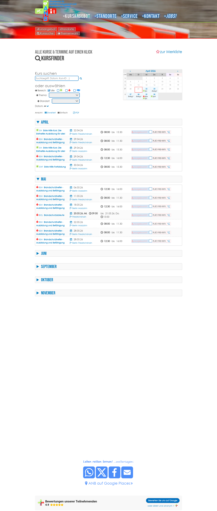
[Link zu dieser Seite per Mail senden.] (127, 477)
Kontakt (152, 16)
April (45, 122)
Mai (43, 179)
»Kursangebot (46, 29)
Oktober (47, 279)
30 (154, 94)
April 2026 (151, 71)
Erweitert (51, 112)
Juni (44, 253)
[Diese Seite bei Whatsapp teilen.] (89, 477)
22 (146, 89)
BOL (51, 215)
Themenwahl (68, 33)
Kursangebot (77, 16)
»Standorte (67, 29)
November (48, 293)
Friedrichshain (79, 216)
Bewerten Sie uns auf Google (162, 500)
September (49, 266)
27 (130, 94)
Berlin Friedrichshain (82, 133)
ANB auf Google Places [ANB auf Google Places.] (109, 483)
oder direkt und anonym (160, 505)
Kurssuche (45, 33)
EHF (52, 166)
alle (53, 90)
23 (154, 89)
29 (146, 94)
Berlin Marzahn (79, 151)
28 (138, 94)
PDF (77, 112)
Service (130, 16)
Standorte (107, 16)
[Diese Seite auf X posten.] (102, 477)
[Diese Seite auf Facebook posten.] (115, 477)
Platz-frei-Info (159, 132)
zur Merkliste (171, 51)
